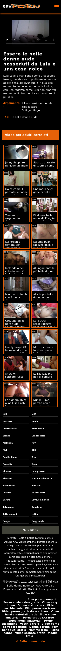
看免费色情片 (11, 581)
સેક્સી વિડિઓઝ (49, 581)
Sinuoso (7, 471)
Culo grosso (38, 471)
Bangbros (37, 507)
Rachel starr (38, 493)
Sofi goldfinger (31, 110)
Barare (6, 500)
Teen (34, 464)
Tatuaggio (8, 507)
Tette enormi (10, 514)
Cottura (7, 493)
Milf (5, 414)
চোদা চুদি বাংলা (49, 589)
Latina (35, 514)
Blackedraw (38, 429)
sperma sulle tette (42, 478)
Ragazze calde (15, 560)
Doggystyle (38, 521)
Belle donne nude (18, 585)
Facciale (36, 485)
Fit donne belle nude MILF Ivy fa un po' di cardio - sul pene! (44, 220)
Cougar (7, 521)
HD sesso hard (25, 556)
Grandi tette (38, 436)
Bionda (6, 436)
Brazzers (7, 421)
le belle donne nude (25, 117)
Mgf (5, 450)
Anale (49, 103)
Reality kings (10, 457)
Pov (34, 443)
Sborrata (7, 478)
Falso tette (9, 485)
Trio (34, 457)
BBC (34, 450)
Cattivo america (40, 500)
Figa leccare (29, 106)
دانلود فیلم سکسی (29, 581)
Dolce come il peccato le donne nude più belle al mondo (16, 194)
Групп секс (10, 589)
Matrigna (8, 443)
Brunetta (8, 464)
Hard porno (30, 529)
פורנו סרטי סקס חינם (42, 585)
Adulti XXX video (15, 541)
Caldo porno (26, 537)
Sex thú (30, 593)
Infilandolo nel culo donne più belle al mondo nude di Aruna (15, 273)
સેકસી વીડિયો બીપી (29, 589)
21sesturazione (32, 103)
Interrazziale (10, 429)
